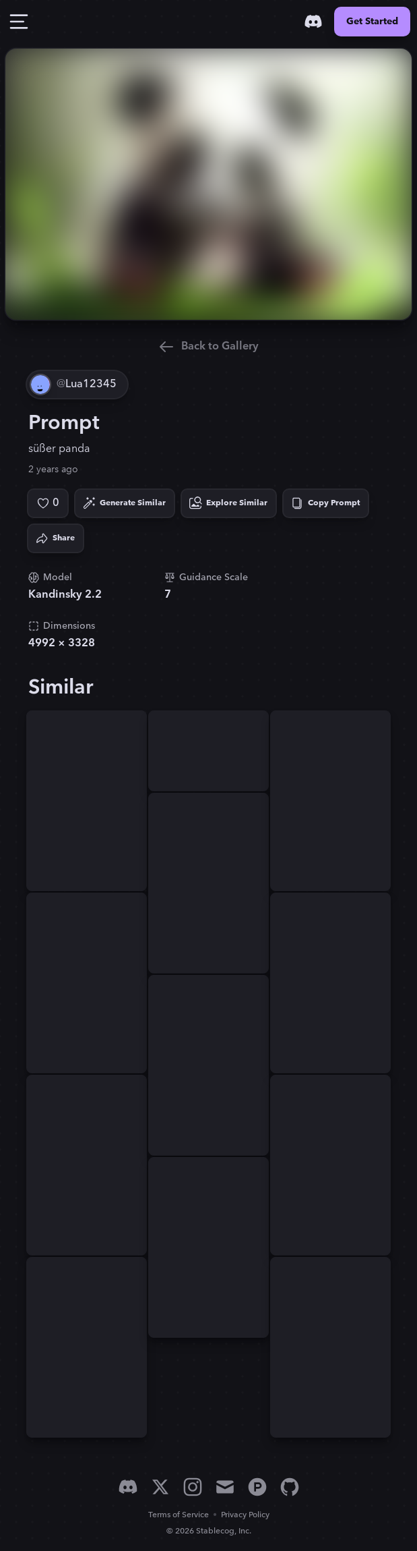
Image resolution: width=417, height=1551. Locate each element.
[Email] (225, 1487)
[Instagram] (193, 1487)
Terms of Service (178, 1515)
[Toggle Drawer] (19, 21)
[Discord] (313, 22)
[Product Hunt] (257, 1487)
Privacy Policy (245, 1515)
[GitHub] (290, 1487)
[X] (160, 1487)
